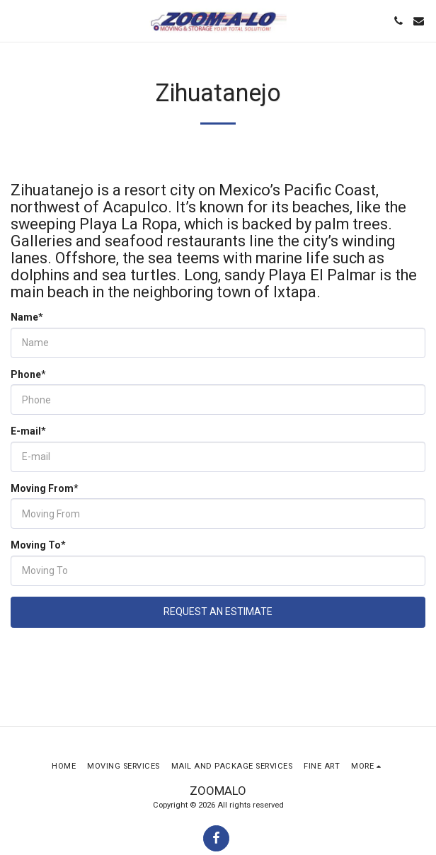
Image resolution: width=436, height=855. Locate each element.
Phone (26, 374)
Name (24, 317)
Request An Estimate (218, 611)
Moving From (42, 488)
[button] (16, 20)
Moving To (36, 545)
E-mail (26, 431)
